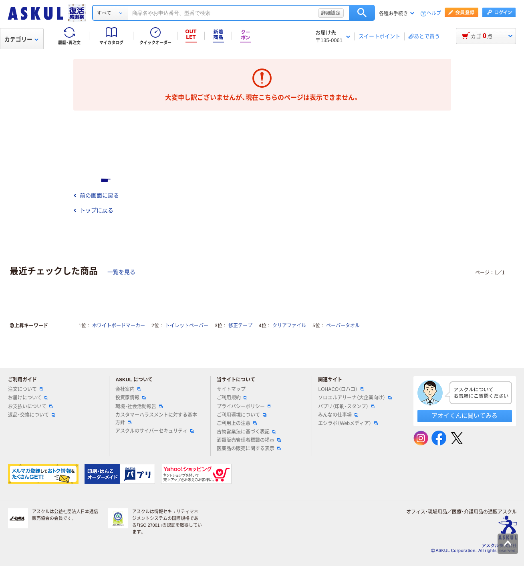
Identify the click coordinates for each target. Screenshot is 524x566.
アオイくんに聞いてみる (464, 415)
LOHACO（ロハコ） (341, 389)
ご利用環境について (241, 415)
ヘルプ (434, 13)
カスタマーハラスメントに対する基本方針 (156, 418)
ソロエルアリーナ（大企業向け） (355, 398)
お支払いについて (30, 406)
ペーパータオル (343, 325)
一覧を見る (121, 272)
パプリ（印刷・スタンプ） (346, 406)
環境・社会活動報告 (139, 406)
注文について (25, 389)
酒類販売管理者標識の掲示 (249, 440)
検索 (362, 13)
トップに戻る (93, 210)
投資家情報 (130, 398)
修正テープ (240, 325)
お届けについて (28, 398)
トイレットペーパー (186, 325)
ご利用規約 (232, 398)
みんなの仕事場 (338, 415)
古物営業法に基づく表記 (246, 432)
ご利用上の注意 (237, 423)
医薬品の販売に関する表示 (249, 448)
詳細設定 (331, 12)
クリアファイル (289, 325)
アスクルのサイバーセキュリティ (154, 431)
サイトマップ (231, 389)
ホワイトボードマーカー (118, 325)
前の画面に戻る (96, 195)
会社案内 (128, 389)
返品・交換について (31, 415)
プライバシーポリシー (244, 406)
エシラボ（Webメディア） (347, 423)
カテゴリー (21, 39)
